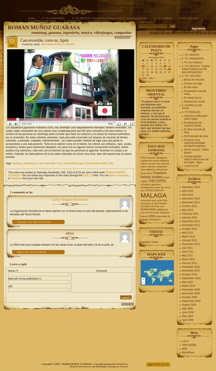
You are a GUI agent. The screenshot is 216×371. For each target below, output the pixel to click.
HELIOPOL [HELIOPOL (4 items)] (158, 181)
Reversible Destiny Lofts (99, 163)
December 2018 (191, 187)
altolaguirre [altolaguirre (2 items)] (161, 157)
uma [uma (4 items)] (151, 216)
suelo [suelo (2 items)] (156, 212)
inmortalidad (70, 163)
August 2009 (189, 304)
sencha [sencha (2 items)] (149, 212)
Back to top (127, 304)
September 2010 (191, 278)
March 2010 (188, 285)
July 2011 (187, 247)
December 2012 (191, 221)
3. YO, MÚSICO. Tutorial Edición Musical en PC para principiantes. (109, 18)
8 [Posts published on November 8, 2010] (143, 66)
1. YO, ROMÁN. (163, 18)
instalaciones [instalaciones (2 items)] (147, 187)
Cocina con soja (193, 83)
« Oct (144, 78)
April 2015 (187, 191)
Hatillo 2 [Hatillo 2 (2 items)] (145, 181)
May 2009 (187, 316)
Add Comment (122, 37)
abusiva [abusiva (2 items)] (152, 157)
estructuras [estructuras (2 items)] (161, 169)
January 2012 (189, 240)
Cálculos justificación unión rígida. (195, 117)
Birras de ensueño (194, 79)
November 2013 (191, 202)
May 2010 (187, 282)
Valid (189, 344)
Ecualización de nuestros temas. (193, 124)
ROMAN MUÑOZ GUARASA (44, 27)
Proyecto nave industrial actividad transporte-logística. (195, 142)
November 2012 (191, 225)
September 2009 (191, 301)
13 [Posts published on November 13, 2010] (165, 66)
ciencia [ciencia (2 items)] (151, 163)
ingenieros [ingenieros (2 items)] (155, 184)
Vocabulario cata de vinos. (195, 92)
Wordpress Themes (118, 366)
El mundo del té (192, 97)
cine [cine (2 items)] (158, 163)
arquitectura (30, 163)
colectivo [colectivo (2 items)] (151, 166)
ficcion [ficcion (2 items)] (144, 173)
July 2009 (187, 308)
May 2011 (187, 255)
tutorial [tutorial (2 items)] (144, 216)
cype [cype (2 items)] (143, 169)
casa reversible (46, 163)
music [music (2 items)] (154, 200)
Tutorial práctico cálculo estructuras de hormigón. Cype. (196, 159)
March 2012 (188, 236)
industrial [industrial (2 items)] (145, 184)
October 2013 (189, 206)
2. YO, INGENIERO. (53, 18)
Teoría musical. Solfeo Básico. (196, 151)
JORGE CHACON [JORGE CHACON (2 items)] (154, 190)
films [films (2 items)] (150, 173)
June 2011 (188, 251)
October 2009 (189, 297)
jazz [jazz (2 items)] (143, 190)
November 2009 (191, 293)
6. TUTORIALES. (98, 21)
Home (31, 18)
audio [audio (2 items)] (156, 160)
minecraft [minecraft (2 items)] (145, 200)
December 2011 (191, 244)
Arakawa (17, 163)
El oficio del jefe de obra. (194, 131)
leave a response (118, 175)
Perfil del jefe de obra (196, 136)
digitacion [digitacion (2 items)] (151, 169)
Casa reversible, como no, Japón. (44, 40)
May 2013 (187, 209)
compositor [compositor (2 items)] (161, 166)
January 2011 (189, 263)
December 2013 (191, 198)
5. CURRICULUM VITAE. (42, 21)
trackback (16, 178)
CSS (166, 364)
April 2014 (187, 194)
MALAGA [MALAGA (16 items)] (153, 195)
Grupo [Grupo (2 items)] (166, 177)
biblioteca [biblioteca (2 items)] (164, 160)
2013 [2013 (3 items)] (144, 157)
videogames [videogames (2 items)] (155, 219)
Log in (185, 341)
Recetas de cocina (194, 101)
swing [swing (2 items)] (162, 212)
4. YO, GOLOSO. (189, 18)
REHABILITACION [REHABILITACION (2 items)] (150, 206)
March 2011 (188, 259)
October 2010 (189, 274)
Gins (59, 163)
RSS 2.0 (88, 175)
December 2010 (191, 266)
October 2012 (189, 228)
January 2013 (189, 217)
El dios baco (191, 87)
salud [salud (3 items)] (160, 209)
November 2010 (191, 270)
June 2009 (188, 312)
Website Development (81, 366)
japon (82, 163)
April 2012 (187, 232)
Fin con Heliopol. (193, 62)
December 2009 (191, 289)
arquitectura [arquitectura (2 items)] (147, 160)
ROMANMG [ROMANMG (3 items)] (148, 209)
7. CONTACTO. (72, 21)
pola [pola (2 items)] (159, 200)
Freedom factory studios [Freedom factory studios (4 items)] (154, 175)
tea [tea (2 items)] (167, 212)
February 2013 (190, 213)
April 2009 (187, 320)
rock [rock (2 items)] (162, 206)
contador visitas (149, 242)
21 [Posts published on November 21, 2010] (169, 69)
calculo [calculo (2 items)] (144, 163)
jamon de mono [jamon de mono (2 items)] (162, 187)
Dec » (152, 78)
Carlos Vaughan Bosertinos (69, 199)
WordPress (188, 352)
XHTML (157, 364)
